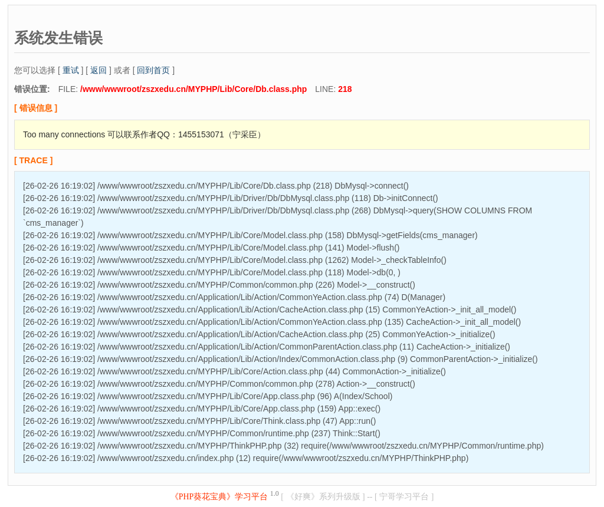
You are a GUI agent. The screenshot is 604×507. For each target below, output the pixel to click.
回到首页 (153, 70)
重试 (71, 70)
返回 (98, 70)
